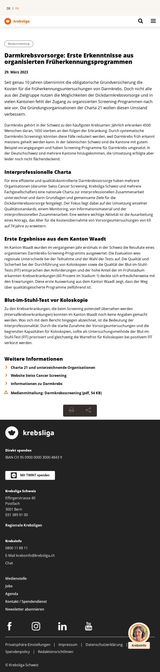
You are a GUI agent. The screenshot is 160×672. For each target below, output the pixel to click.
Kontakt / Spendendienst (26, 601)
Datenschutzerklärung (104, 644)
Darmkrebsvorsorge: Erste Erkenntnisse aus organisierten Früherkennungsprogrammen (69, 58)
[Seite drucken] (71, 410)
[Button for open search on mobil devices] (140, 22)
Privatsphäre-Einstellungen (27, 644)
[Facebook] (10, 627)
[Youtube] (89, 627)
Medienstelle (16, 578)
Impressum (67, 644)
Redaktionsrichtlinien (55, 651)
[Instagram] (36, 627)
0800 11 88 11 (16, 548)
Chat (9, 563)
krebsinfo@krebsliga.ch (35, 555)
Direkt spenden (18, 450)
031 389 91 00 (16, 514)
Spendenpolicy (17, 651)
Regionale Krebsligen (23, 525)
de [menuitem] (9, 8)
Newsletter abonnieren (24, 609)
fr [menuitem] (17, 8)
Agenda (11, 593)
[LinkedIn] (63, 627)
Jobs (9, 586)
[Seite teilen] (88, 410)
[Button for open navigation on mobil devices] (153, 22)
